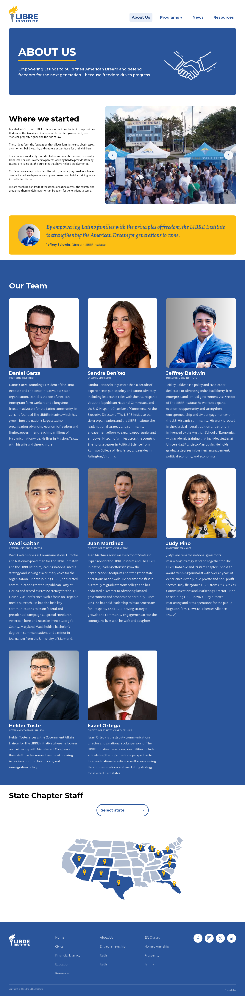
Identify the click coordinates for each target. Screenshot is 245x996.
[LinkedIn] (231, 938)
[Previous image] (112, 155)
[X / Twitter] (220, 938)
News (198, 17)
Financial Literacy (67, 955)
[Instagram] (209, 938)
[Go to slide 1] (167, 200)
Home (59, 937)
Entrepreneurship (113, 946)
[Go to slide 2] (172, 200)
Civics (59, 946)
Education (62, 964)
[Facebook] (197, 938)
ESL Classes (152, 937)
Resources (223, 17)
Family (149, 964)
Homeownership (156, 946)
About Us (141, 17)
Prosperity (151, 955)
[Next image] (228, 155)
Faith (103, 955)
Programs (171, 17)
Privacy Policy (230, 990)
